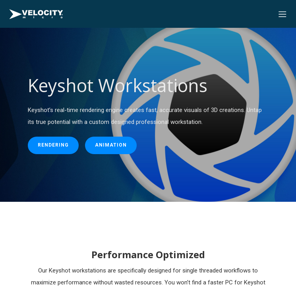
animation (111, 145)
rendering (53, 145)
